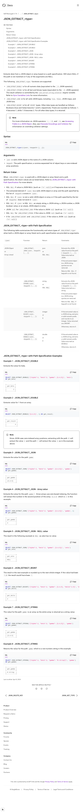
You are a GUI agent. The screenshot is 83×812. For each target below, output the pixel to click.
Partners (7, 791)
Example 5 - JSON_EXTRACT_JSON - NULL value (25, 57)
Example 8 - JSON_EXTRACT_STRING (21, 67)
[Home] (7, 5)
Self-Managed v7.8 (10, 14)
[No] (41, 707)
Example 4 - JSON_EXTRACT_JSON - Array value (25, 54)
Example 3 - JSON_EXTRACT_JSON (20, 51)
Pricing (6, 737)
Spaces (6, 760)
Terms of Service (62, 800)
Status (6, 745)
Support (6, 741)
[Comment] (46, 707)
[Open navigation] (78, 5)
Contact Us (8, 779)
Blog (5, 783)
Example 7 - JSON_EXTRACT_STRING (21, 64)
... (20, 14)
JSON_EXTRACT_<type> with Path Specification (23, 38)
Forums (6, 755)
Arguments (10, 31)
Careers (6, 787)
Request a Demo (9, 732)
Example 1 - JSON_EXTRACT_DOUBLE (21, 44)
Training (6, 768)
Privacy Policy (49, 800)
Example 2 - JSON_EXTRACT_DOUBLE (21, 48)
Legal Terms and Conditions (63, 808)
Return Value (11, 35)
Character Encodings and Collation (54, 124)
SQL (6, 142)
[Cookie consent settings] (3, 809)
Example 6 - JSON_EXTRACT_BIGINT (21, 60)
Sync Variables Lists (21, 95)
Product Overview (10, 728)
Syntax (8, 28)
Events (6, 764)
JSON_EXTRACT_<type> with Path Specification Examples (27, 41)
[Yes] (36, 707)
